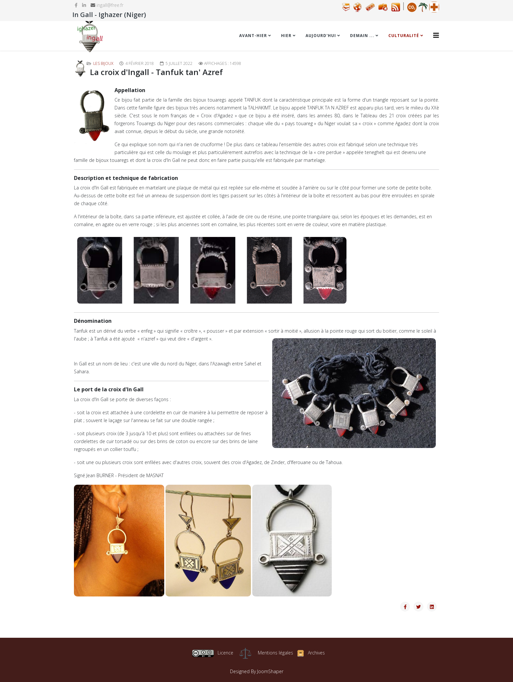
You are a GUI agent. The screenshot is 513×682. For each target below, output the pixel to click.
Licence (212, 653)
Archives (316, 653)
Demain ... (362, 35)
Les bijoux (103, 63)
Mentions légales (275, 653)
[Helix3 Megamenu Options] (436, 35)
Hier (286, 35)
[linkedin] (84, 5)
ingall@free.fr (110, 5)
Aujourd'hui (321, 35)
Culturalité (403, 35)
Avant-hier (253, 35)
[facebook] (76, 5)
